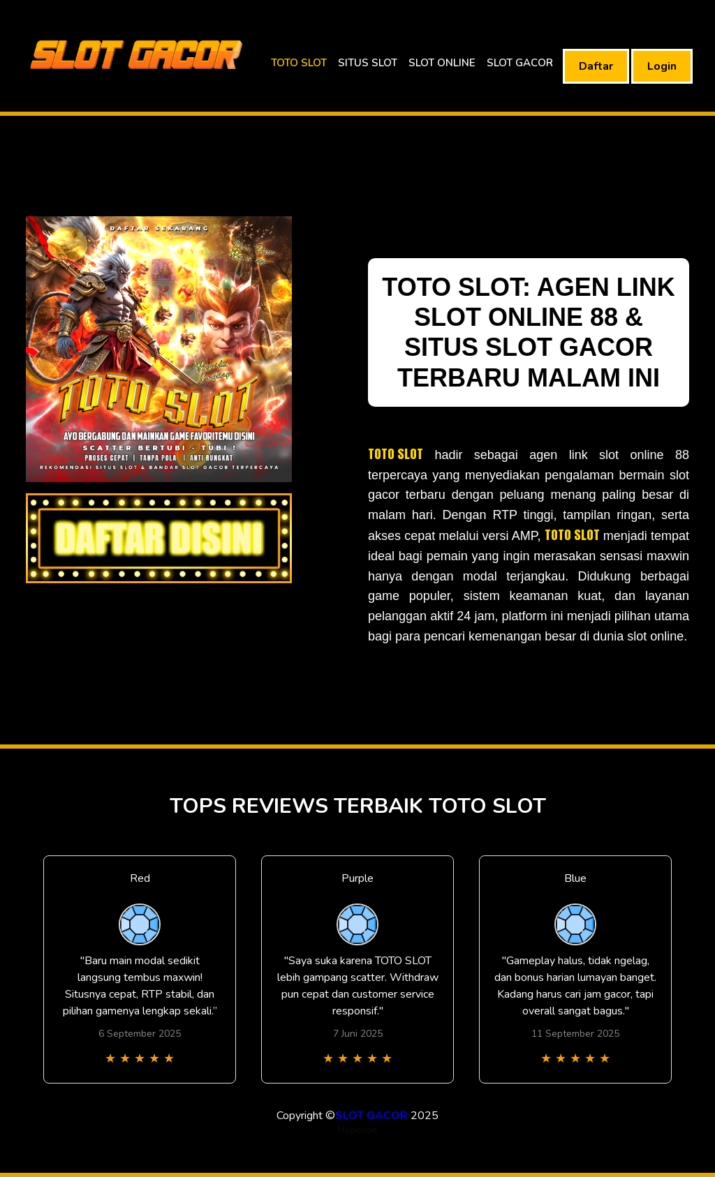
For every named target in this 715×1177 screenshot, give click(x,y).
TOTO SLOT (299, 63)
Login (662, 66)
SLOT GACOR (520, 63)
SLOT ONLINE (442, 63)
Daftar (596, 66)
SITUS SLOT (367, 63)
